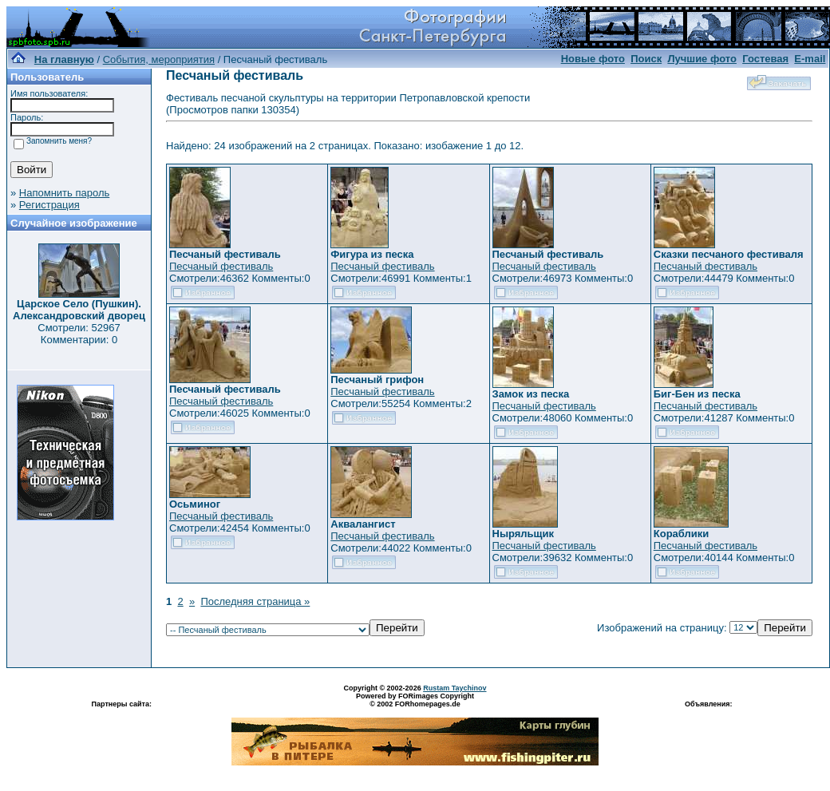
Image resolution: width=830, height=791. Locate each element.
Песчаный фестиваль (221, 266)
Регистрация (49, 205)
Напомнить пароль (64, 193)
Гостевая (765, 59)
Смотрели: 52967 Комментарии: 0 (79, 334)
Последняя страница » (255, 601)
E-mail (809, 59)
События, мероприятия (159, 59)
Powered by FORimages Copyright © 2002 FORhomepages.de (415, 700)
